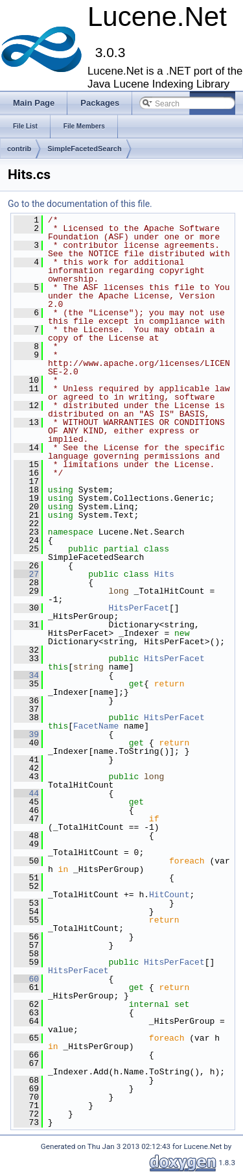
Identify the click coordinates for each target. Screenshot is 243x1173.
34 (26, 675)
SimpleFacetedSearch (84, 148)
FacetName (96, 726)
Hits (164, 574)
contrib (19, 148)
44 (26, 793)
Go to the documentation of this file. (80, 204)
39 (26, 734)
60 (26, 979)
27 (26, 574)
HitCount (169, 895)
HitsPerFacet (138, 608)
